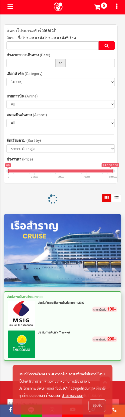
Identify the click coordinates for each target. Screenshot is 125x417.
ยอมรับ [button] (97, 405)
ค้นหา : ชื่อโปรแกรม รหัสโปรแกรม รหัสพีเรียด (41, 37)
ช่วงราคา (19, 159)
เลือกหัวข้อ (24, 73)
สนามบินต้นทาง (26, 114)
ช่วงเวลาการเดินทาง (28, 55)
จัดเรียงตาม (23, 140)
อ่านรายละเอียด (72, 396)
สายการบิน (22, 96)
